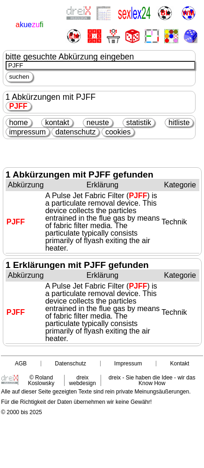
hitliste (178, 122)
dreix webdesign (82, 380)
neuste (98, 122)
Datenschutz (70, 363)
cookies (118, 132)
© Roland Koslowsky (41, 380)
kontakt (57, 122)
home (18, 122)
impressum (27, 132)
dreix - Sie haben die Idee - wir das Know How (152, 380)
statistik (138, 122)
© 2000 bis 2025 (21, 412)
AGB (21, 363)
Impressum (128, 363)
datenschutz (75, 132)
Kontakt (179, 363)
